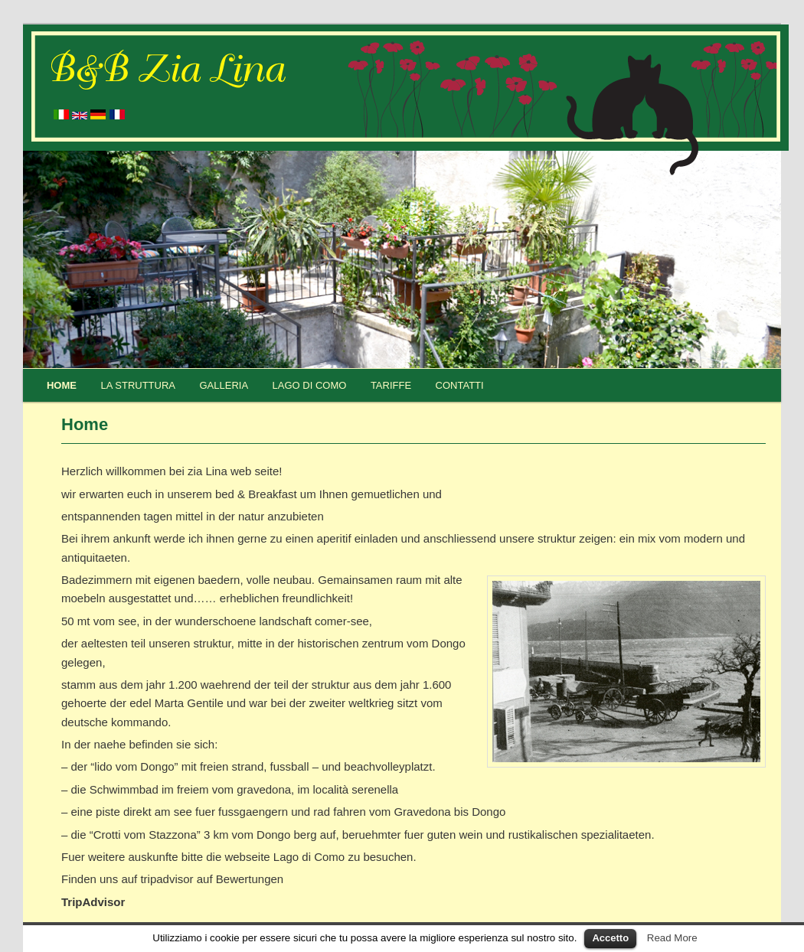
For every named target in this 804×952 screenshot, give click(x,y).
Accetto (610, 938)
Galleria (224, 385)
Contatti (460, 385)
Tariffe (391, 385)
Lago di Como (310, 385)
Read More (672, 938)
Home (62, 385)
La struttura (137, 385)
